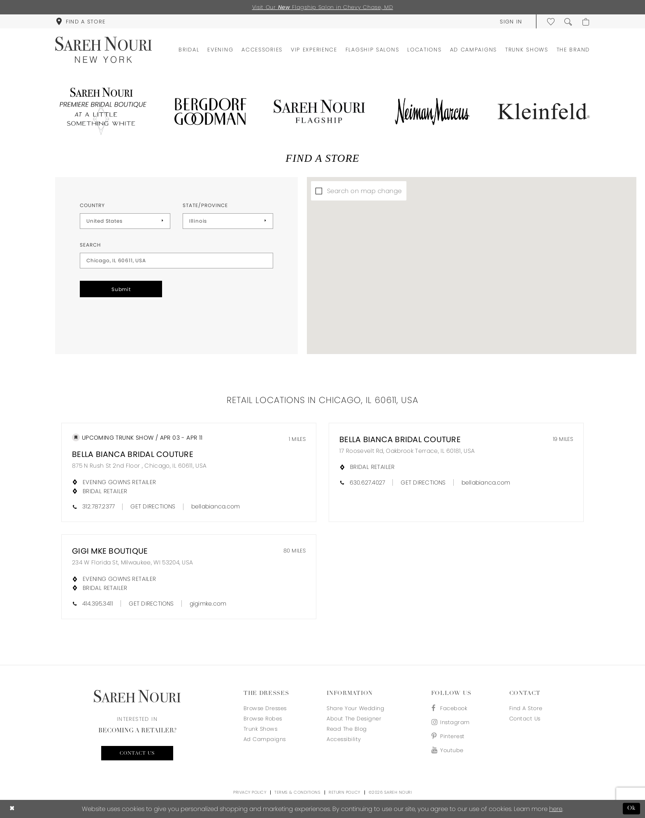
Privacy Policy (249, 792)
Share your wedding (355, 708)
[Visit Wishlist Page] (551, 21)
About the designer (354, 718)
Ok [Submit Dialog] (631, 808)
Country (92, 205)
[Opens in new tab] (101, 111)
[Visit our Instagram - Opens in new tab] (450, 722)
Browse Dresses (265, 708)
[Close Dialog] (12, 809)
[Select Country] (125, 221)
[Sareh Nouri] (103, 50)
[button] (511, 21)
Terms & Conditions (297, 792)
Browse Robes (263, 718)
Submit (121, 289)
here (555, 808)
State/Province (205, 205)
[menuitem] (81, 21)
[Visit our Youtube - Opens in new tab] (450, 750)
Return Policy (344, 792)
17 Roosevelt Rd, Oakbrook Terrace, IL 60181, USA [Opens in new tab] (407, 451)
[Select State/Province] (228, 221)
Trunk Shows (261, 729)
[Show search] (568, 21)
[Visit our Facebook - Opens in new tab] (450, 708)
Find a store (526, 708)
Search (90, 244)
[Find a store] (81, 21)
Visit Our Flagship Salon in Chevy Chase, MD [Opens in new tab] (322, 7)
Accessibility (344, 739)
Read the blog (347, 729)
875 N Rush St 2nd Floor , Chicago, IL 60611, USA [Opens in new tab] (139, 465)
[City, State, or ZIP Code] (176, 260)
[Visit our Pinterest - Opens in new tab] (450, 736)
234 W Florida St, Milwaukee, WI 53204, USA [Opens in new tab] (132, 562)
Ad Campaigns (265, 739)
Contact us (137, 753)
